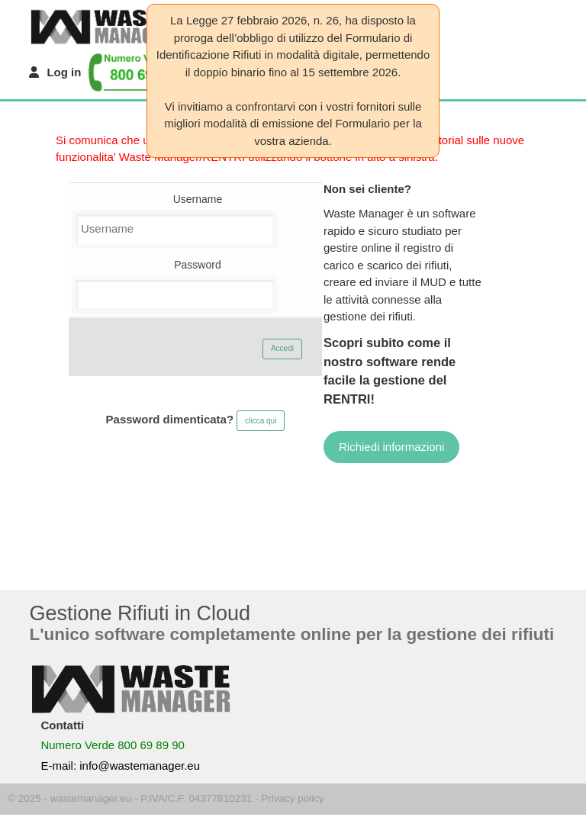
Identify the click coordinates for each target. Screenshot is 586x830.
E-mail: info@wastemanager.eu (120, 765)
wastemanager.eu (91, 798)
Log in (64, 72)
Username (198, 199)
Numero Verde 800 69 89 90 (112, 744)
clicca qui (260, 421)
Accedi (282, 348)
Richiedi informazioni (391, 446)
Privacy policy (292, 798)
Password (197, 265)
